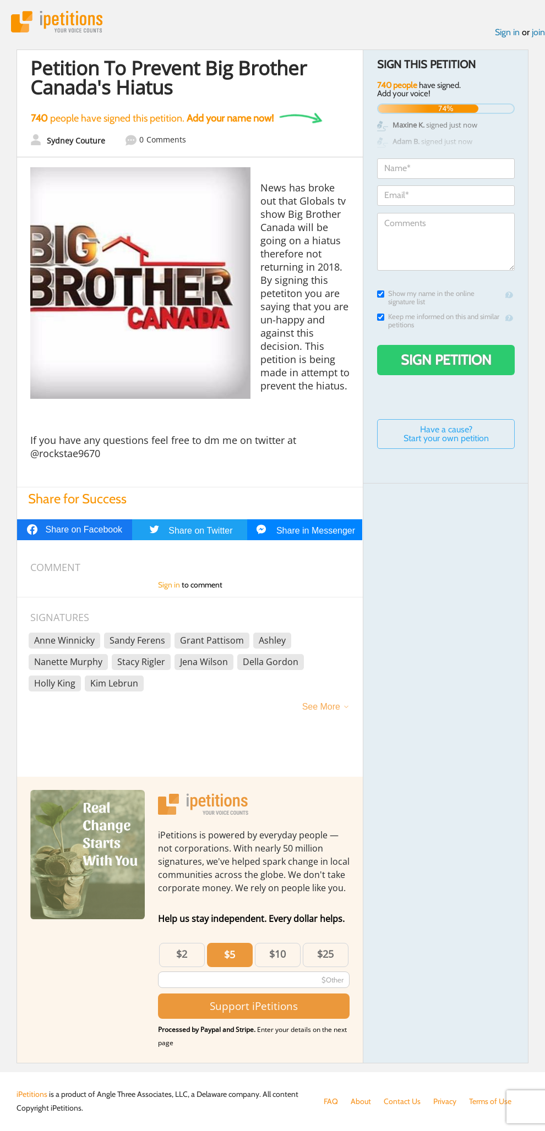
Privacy (444, 1101)
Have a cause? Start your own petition (446, 433)
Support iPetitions (254, 1005)
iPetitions (56, 21)
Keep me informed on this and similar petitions (438, 320)
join (538, 32)
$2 (181, 953)
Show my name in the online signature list (426, 297)
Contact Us (402, 1101)
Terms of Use (490, 1101)
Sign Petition (446, 360)
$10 (277, 953)
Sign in (507, 32)
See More (321, 706)
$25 (325, 953)
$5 (229, 954)
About (361, 1101)
